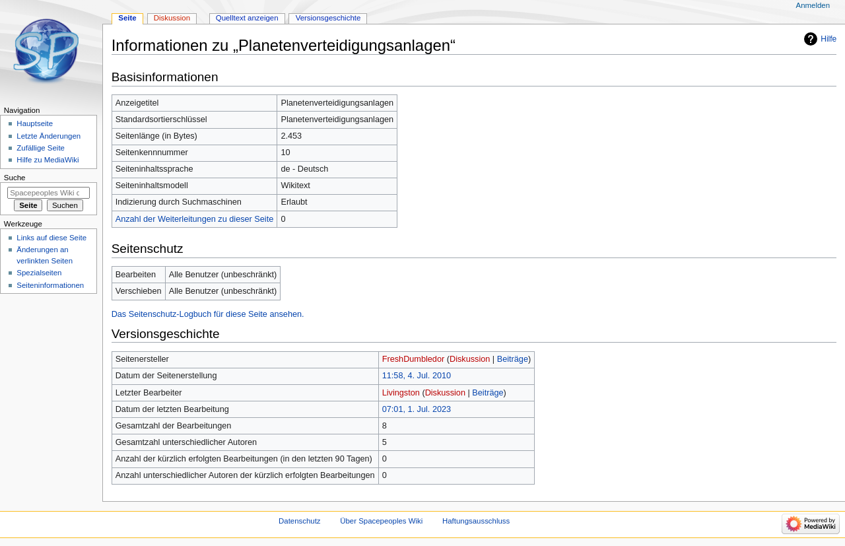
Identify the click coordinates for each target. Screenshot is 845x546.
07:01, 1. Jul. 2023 (416, 409)
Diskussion (470, 359)
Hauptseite (35, 123)
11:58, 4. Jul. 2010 (416, 375)
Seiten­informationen (50, 285)
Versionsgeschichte (328, 18)
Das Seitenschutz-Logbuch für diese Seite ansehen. (208, 314)
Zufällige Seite (41, 148)
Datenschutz (300, 521)
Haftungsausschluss (476, 521)
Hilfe (828, 39)
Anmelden (813, 5)
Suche (15, 178)
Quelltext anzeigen (247, 18)
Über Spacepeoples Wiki (381, 521)
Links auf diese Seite (51, 238)
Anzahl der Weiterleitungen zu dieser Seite (195, 219)
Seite (127, 18)
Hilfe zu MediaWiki (48, 160)
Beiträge (512, 359)
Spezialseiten (39, 273)
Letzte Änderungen (49, 136)
